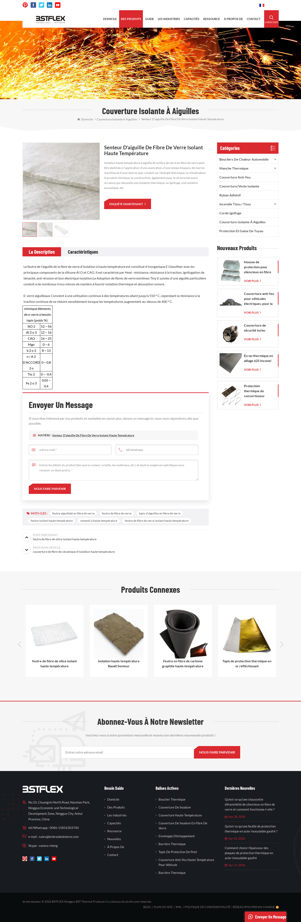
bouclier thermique (172, 799)
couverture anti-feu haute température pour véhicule (186, 862)
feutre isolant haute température (52, 520)
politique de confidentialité (207, 907)
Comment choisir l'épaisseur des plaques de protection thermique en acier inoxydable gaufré (249, 853)
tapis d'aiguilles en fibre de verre (159, 513)
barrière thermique (172, 844)
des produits (131, 19)
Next (282, 644)
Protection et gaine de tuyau (241, 231)
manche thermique (234, 168)
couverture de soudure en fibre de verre (183, 825)
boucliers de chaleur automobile (244, 159)
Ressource (114, 831)
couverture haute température (180, 815)
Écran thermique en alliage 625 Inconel (258, 358)
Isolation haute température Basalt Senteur (119, 663)
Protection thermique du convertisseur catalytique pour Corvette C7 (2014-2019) (258, 391)
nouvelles (114, 839)
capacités (191, 19)
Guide (149, 19)
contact (253, 19)
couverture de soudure (175, 807)
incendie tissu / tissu (235, 204)
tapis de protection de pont (178, 852)
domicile (110, 19)
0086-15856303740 (240, 5)
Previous (19, 644)
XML (179, 907)
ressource (211, 19)
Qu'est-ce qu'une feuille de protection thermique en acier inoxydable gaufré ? (251, 828)
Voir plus (251, 281)
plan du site (163, 907)
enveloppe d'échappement (177, 836)
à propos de (233, 19)
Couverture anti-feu (235, 177)
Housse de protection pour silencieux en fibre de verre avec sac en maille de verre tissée (259, 267)
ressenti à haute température (98, 520)
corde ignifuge (230, 213)
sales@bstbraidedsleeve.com (198, 5)
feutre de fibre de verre (116, 513)
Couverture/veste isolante (239, 186)
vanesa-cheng (48, 845)
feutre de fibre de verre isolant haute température (157, 520)
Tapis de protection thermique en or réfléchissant (246, 663)
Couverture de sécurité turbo (255, 327)
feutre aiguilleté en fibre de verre (73, 513)
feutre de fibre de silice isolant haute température (54, 663)
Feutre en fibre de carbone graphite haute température (183, 663)
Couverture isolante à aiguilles (242, 222)
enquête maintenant (126, 204)
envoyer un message (265, 917)
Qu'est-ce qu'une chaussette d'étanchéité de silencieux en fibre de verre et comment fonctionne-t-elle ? (250, 804)
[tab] (41, 251)
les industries (169, 19)
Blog (147, 907)
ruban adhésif (230, 195)
